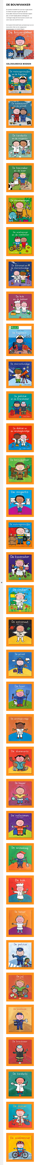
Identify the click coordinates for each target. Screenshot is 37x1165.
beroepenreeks (10, 29)
